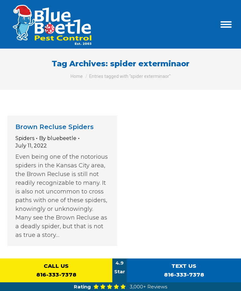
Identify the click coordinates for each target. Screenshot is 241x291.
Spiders (24, 138)
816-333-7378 (56, 270)
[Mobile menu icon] (226, 24)
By (57, 138)
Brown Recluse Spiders (54, 127)
